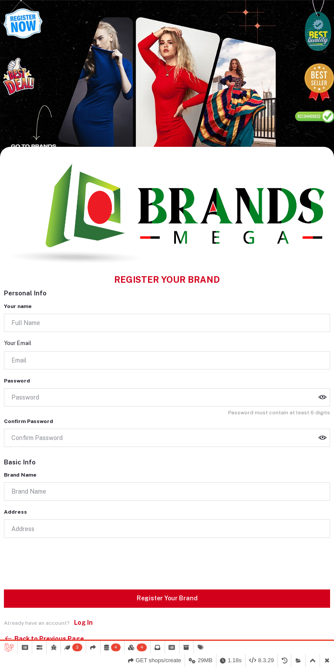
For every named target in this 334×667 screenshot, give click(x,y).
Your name (18, 306)
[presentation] (70, 562)
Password (17, 381)
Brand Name (20, 475)
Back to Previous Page (44, 638)
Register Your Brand (167, 598)
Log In (83, 622)
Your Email (17, 343)
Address (15, 512)
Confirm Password (28, 421)
